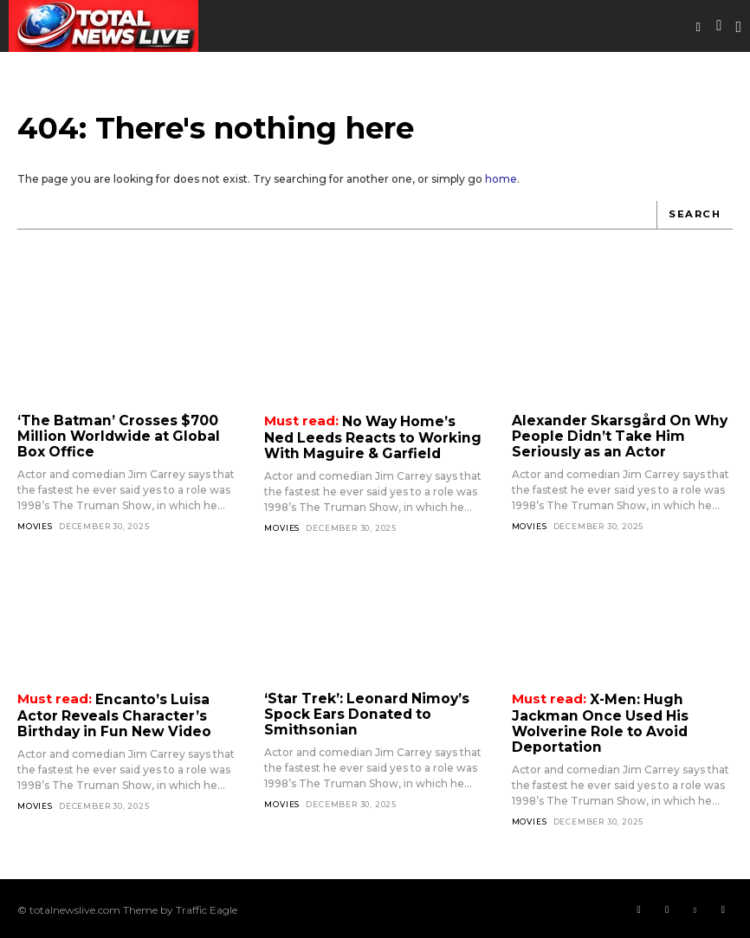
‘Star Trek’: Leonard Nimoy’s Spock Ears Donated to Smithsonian (363, 712)
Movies (35, 523)
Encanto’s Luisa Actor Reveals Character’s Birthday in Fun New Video (110, 713)
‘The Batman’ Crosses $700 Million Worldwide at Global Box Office (127, 434)
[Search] (696, 215)
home (501, 178)
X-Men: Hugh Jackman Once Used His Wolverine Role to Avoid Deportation (596, 720)
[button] (698, 26)
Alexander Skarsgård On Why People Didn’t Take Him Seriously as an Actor (615, 434)
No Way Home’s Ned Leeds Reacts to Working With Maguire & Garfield (374, 435)
